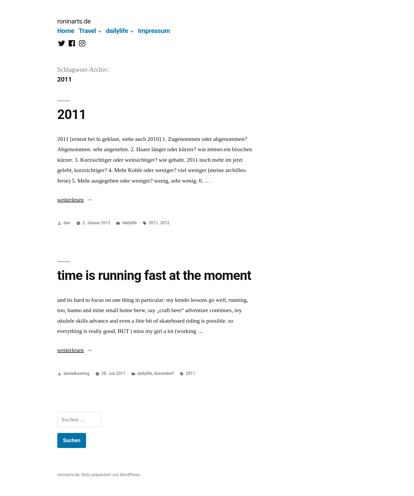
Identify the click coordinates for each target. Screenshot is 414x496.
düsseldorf (164, 373)
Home (65, 31)
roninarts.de (74, 21)
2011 (71, 114)
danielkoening (77, 373)
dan (67, 222)
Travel (87, 31)
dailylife (117, 31)
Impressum (154, 31)
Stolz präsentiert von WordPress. (111, 474)
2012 (165, 222)
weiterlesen (70, 199)
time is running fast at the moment (154, 275)
